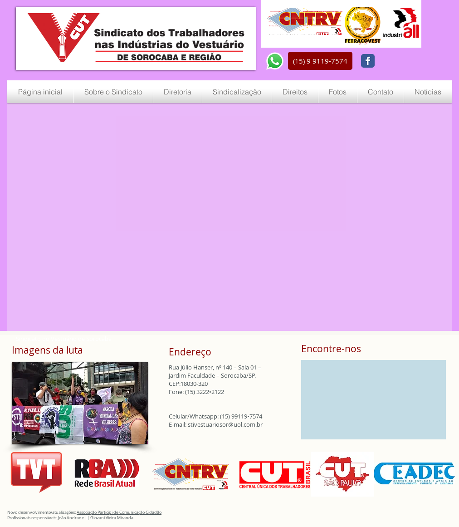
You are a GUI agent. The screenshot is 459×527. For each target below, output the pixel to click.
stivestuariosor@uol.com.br (225, 424)
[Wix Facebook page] (368, 61)
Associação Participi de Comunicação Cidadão (119, 512)
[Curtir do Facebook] (400, 61)
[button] (320, 61)
